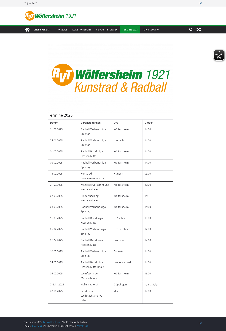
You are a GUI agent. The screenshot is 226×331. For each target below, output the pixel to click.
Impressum (149, 29)
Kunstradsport (81, 29)
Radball (62, 29)
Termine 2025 (130, 29)
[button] (51, 29)
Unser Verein (41, 29)
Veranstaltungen (107, 29)
